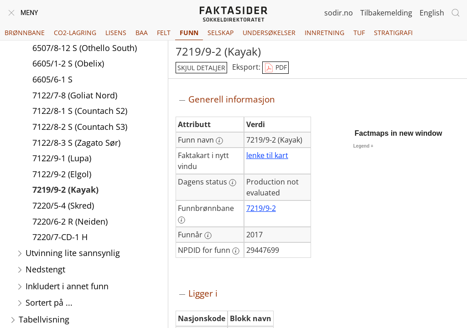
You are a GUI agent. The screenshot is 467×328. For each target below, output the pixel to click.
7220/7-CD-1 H (60, 237)
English (432, 13)
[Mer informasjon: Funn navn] (219, 140)
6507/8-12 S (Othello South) (84, 48)
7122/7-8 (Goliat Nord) (74, 96)
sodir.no (338, 13)
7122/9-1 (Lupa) (61, 159)
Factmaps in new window (398, 133)
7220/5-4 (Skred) (63, 206)
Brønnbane (25, 32)
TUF (359, 32)
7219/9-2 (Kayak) (65, 190)
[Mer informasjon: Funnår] (208, 235)
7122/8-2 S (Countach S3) (79, 127)
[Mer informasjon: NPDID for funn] (235, 251)
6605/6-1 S (52, 80)
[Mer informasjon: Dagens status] (232, 182)
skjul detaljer (201, 67)
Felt (164, 32)
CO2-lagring (75, 32)
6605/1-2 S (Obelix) (68, 64)
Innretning (324, 32)
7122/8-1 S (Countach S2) (79, 111)
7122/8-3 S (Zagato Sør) (76, 143)
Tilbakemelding (386, 13)
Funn (189, 32)
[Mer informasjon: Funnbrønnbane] (181, 220)
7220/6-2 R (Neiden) (70, 222)
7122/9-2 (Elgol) (61, 174)
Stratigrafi (393, 32)
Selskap (221, 32)
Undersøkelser (269, 32)
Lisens (115, 32)
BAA (141, 32)
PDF (275, 68)
